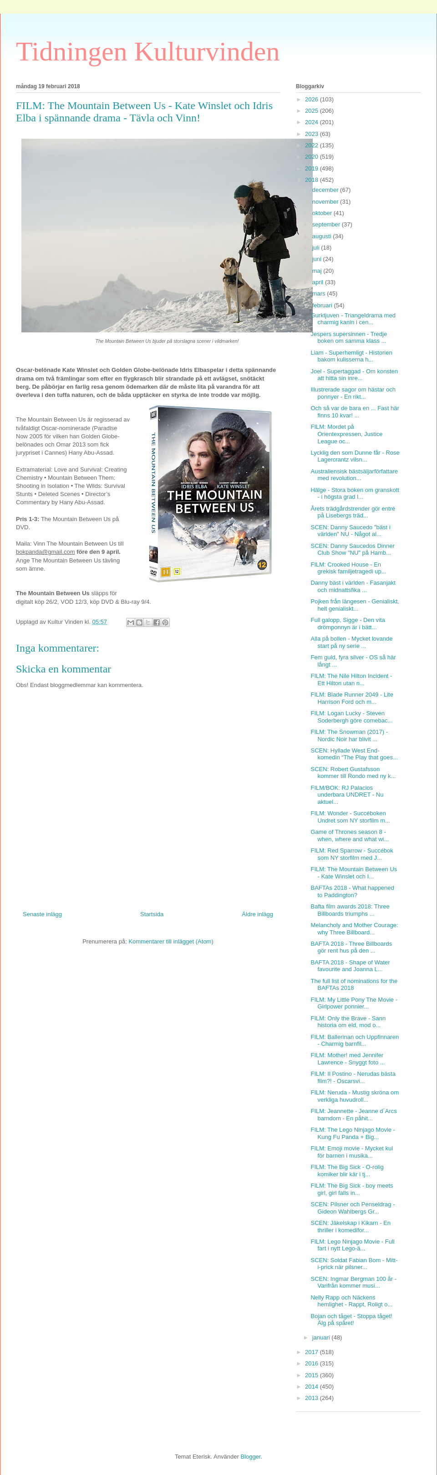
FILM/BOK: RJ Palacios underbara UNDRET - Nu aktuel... (346, 794)
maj (318, 270)
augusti (322, 236)
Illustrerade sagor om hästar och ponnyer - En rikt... (352, 393)
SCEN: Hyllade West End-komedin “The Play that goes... (353, 754)
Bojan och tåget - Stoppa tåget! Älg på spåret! (351, 1320)
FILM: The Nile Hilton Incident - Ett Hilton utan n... (351, 679)
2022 (312, 145)
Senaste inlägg (42, 914)
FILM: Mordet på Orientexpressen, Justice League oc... (346, 433)
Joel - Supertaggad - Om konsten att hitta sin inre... (354, 375)
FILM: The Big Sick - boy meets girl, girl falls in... (351, 1189)
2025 (312, 110)
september (327, 224)
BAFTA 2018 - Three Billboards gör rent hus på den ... (351, 947)
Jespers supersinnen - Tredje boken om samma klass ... (348, 338)
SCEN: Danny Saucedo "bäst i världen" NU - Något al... (350, 531)
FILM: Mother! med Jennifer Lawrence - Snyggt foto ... (347, 1059)
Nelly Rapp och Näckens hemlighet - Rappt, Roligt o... (351, 1301)
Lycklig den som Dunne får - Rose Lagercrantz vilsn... (354, 456)
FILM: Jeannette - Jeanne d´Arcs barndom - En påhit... (353, 1115)
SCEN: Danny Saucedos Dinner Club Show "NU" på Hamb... (352, 549)
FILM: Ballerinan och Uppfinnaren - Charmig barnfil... (354, 1041)
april (318, 282)
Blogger (250, 1456)
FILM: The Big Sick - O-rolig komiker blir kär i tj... (346, 1171)
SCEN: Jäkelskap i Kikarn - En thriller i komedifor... (350, 1226)
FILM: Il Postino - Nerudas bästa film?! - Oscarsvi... (352, 1077)
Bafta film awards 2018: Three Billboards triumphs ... (349, 910)
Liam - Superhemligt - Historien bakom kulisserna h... (351, 356)
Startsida (151, 914)
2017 (312, 1352)
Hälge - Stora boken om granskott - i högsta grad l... (354, 494)
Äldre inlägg (257, 914)
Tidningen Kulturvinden (147, 51)
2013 (312, 1398)
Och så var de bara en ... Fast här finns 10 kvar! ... (354, 412)
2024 (312, 122)
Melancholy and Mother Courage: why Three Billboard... (354, 929)
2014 (312, 1386)
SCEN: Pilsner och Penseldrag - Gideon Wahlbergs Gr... (352, 1208)
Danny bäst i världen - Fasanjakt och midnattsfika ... (352, 586)
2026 (312, 99)
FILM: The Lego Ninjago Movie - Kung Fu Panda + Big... (352, 1133)
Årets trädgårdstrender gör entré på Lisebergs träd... (352, 512)
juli (316, 247)
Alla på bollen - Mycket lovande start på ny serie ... (351, 642)
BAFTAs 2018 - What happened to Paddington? (352, 891)
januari (322, 1337)
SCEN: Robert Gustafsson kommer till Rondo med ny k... (353, 773)
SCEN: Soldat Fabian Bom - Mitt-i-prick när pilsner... (353, 1264)
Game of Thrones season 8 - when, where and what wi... (349, 835)
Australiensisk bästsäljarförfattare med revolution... (353, 475)
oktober (323, 213)
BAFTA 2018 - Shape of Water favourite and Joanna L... (350, 966)
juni (317, 259)
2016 (312, 1363)
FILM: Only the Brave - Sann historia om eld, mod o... (348, 1022)
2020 (312, 156)
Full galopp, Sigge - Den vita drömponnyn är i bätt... (347, 624)
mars (319, 293)
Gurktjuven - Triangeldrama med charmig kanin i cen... (352, 319)
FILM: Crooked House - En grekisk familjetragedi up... (348, 568)
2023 (312, 133)
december (326, 189)
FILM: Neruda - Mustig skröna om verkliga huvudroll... (354, 1096)
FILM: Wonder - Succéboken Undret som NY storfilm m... (350, 817)
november (326, 201)
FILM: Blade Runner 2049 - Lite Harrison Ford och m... (351, 698)
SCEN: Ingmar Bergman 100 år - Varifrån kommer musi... (353, 1282)
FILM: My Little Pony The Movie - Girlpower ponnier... (353, 1003)
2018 (312, 179)
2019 (312, 168)
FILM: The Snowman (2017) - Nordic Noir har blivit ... (349, 735)
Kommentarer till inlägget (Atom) (170, 941)
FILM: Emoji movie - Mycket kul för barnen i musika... (351, 1152)
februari (323, 305)
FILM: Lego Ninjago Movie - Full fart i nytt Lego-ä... (352, 1245)
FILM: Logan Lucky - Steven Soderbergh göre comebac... (351, 717)
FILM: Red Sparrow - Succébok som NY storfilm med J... (351, 854)
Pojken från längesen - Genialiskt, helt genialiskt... (354, 605)
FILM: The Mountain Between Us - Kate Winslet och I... (353, 873)
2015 (312, 1375)
